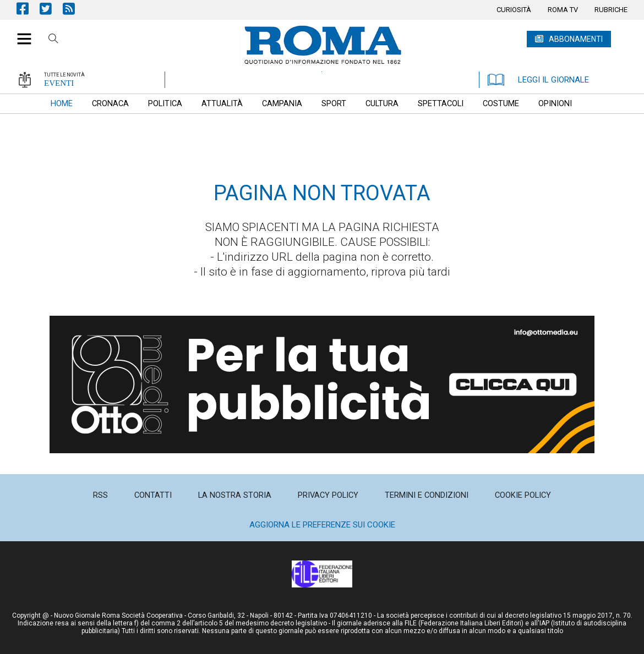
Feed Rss (74, 8)
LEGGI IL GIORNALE (538, 80)
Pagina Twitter (51, 8)
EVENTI (59, 83)
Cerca (53, 40)
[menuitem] (513, 10)
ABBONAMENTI (576, 39)
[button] (20, 33)
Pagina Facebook (28, 8)
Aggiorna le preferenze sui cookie (322, 525)
